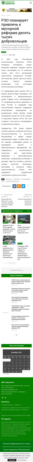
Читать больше (22, 460)
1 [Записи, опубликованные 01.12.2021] (12, 360)
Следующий (12, 263)
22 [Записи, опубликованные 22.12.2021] (12, 368)
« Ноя (4, 373)
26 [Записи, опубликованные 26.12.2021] (28, 368)
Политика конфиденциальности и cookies (16, 444)
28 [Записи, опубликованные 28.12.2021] (9, 371)
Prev (5, 263)
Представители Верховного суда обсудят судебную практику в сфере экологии (7, 202)
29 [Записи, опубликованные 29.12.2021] (12, 371)
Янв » (8, 373)
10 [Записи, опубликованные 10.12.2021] (20, 363)
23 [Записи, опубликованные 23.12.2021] (16, 368)
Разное (3, 52)
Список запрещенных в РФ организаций (16, 449)
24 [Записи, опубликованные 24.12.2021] (20, 368)
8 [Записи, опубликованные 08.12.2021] (12, 363)
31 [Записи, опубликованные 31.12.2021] (20, 371)
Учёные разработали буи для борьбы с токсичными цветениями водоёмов (20, 318)
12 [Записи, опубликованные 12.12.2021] (28, 363)
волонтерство (9, 179)
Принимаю (12, 460)
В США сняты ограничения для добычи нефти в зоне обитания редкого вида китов (21, 281)
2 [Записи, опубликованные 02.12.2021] (16, 360)
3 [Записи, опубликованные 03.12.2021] (20, 360)
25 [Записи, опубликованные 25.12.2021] (24, 368)
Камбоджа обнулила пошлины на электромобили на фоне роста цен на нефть (21, 290)
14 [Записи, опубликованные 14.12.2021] (9, 365)
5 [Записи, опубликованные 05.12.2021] (28, 360)
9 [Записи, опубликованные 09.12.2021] (16, 363)
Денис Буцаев (17, 179)
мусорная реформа (26, 179)
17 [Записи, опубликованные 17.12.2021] (20, 365)
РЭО (3, 181)
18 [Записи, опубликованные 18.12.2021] (24, 365)
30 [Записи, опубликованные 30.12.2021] (16, 371)
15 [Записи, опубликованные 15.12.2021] (12, 365)
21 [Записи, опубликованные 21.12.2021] (9, 368)
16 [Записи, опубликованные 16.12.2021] (16, 365)
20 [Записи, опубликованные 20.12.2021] (5, 368)
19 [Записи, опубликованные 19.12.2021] (28, 365)
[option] (16, 305)
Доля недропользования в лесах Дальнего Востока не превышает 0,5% (20, 299)
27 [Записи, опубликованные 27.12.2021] (5, 371)
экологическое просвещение (12, 181)
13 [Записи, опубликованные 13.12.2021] (5, 365)
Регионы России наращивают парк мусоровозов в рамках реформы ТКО (20, 326)
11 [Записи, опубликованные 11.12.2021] (24, 363)
